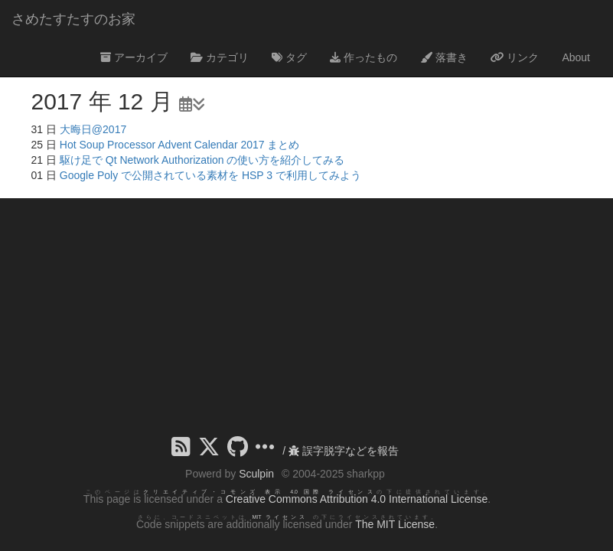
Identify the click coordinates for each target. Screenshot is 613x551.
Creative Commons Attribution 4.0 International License (356, 499)
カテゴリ (220, 57)
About (576, 57)
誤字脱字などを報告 (344, 451)
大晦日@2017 (93, 129)
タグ (289, 57)
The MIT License (395, 524)
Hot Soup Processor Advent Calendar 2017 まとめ (180, 145)
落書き (444, 57)
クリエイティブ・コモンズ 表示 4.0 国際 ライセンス (260, 491)
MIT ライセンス (280, 517)
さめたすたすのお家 (73, 19)
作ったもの (363, 57)
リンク (515, 57)
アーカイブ (134, 57)
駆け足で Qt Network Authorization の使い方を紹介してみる (202, 160)
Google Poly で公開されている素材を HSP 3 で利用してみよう (210, 175)
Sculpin (256, 474)
